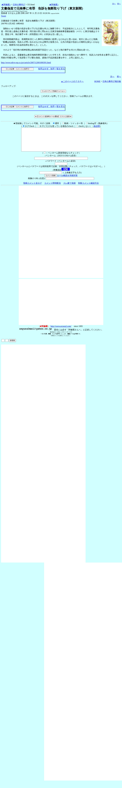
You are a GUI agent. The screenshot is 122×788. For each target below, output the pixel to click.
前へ (119, 4)
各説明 (97, 126)
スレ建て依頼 (69, 188)
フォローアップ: (8, 86)
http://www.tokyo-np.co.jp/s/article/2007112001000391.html (26, 62)
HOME (97, 81)
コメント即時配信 (52, 188)
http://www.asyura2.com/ (61, 331)
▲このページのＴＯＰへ (72, 81)
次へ (114, 4)
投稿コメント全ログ (32, 188)
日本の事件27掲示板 (112, 81)
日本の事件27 (19, 4)
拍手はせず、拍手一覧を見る (51, 69)
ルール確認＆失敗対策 (67, 180)
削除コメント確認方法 (88, 188)
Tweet (3, 16)
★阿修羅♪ (6, 4)
